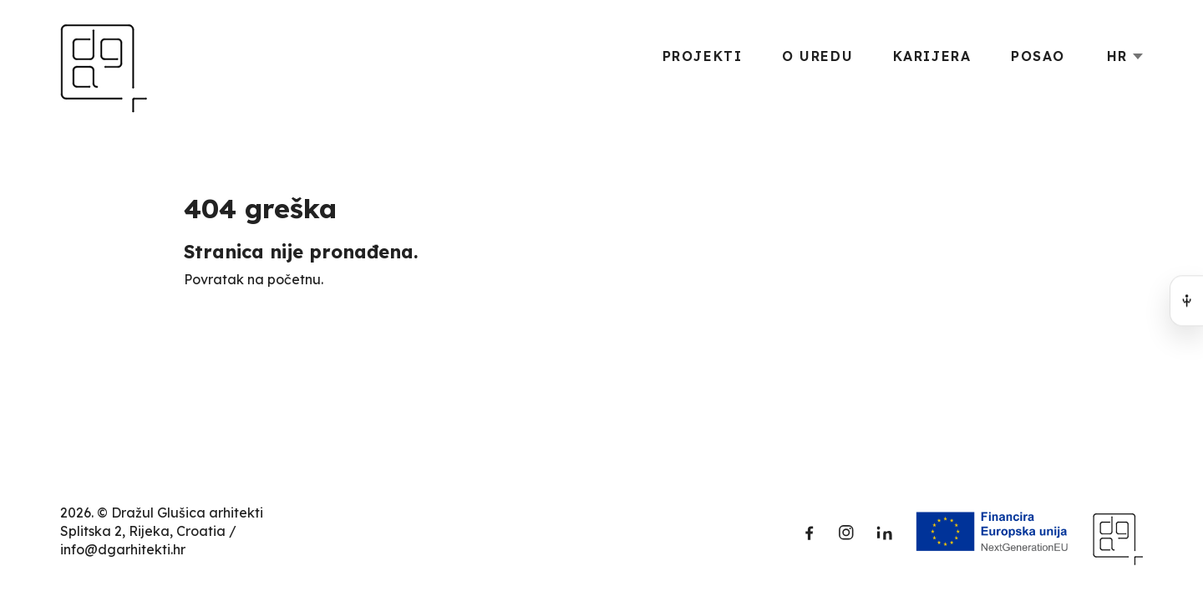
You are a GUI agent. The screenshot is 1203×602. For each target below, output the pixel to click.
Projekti (702, 56)
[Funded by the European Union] (992, 532)
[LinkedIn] (883, 532)
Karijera (932, 56)
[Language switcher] (1125, 56)
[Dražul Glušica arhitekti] (103, 56)
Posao (1038, 56)
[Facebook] (809, 532)
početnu (294, 279)
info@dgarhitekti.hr (122, 549)
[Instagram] (846, 532)
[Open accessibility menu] (1186, 300)
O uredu (817, 56)
